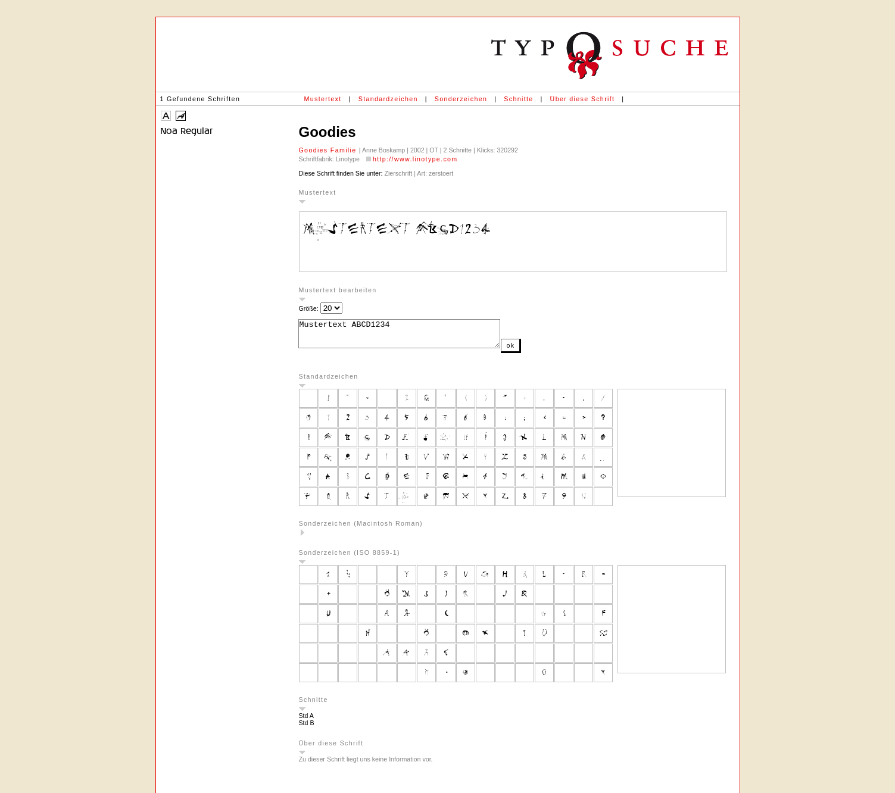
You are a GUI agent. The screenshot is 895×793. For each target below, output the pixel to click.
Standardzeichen (388, 98)
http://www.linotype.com (415, 159)
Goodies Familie (329, 150)
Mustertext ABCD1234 (411, 336)
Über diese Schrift (582, 98)
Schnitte (518, 98)
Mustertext (323, 98)
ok (534, 350)
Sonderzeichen (461, 98)
